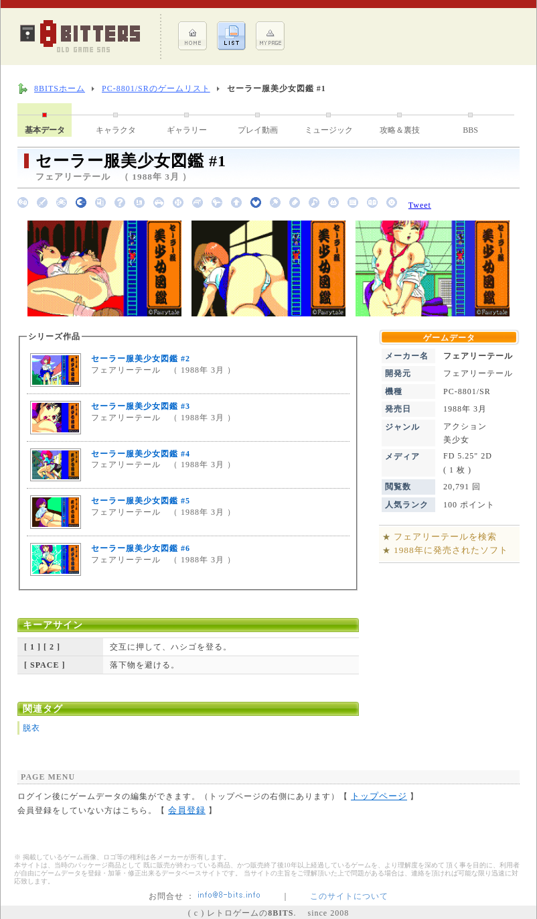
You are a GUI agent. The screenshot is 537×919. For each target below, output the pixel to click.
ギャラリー (187, 130)
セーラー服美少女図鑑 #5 (140, 500)
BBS (470, 130)
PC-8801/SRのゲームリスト (156, 88)
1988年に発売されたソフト (451, 550)
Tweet (419, 205)
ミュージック (329, 130)
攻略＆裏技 (400, 130)
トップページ (379, 796)
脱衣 (31, 728)
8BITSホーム (59, 88)
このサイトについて (349, 896)
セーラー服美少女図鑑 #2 (140, 358)
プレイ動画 (258, 130)
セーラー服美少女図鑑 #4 (140, 453)
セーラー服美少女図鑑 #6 (140, 548)
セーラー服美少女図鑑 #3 (140, 406)
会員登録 (187, 810)
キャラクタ (116, 130)
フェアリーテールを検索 (445, 537)
